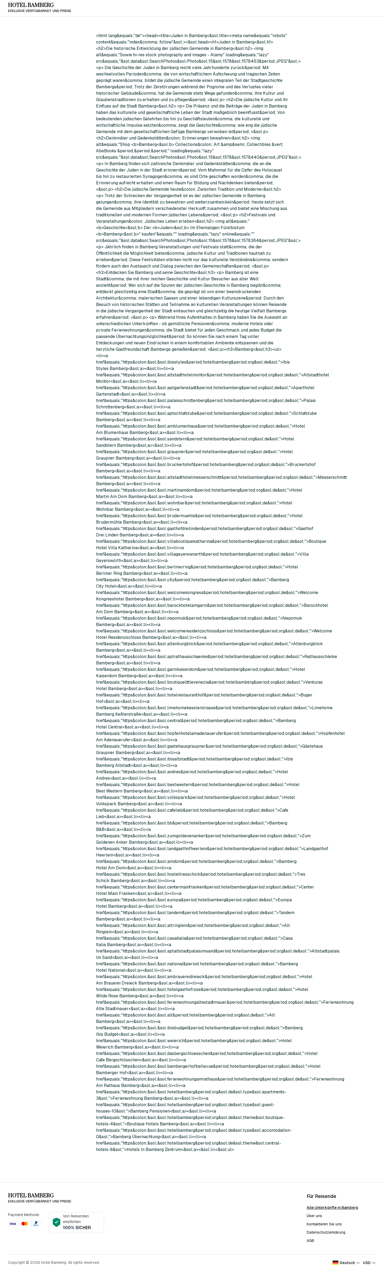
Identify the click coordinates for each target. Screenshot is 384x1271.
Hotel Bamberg (31, 6)
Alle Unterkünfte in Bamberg (332, 1207)
